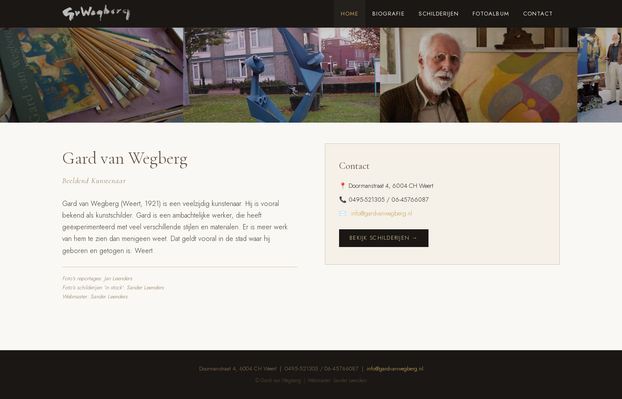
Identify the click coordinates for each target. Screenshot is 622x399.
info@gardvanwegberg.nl (381, 213)
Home (350, 14)
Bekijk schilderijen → (383, 238)
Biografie (388, 14)
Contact (538, 14)
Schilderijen (439, 14)
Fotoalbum (491, 14)
